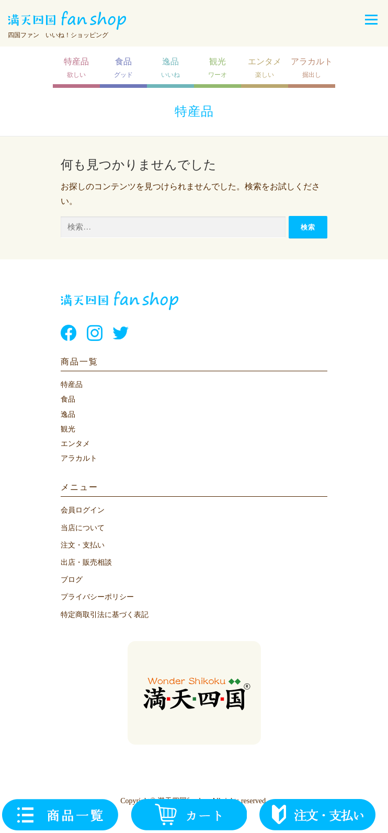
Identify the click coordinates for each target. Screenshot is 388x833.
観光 (68, 429)
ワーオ (217, 67)
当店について (83, 528)
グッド (123, 67)
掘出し (312, 67)
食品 (68, 399)
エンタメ (75, 444)
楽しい (264, 67)
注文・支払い (83, 545)
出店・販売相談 (86, 562)
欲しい (76, 67)
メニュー (371, 19)
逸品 (68, 414)
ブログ (72, 580)
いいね (170, 67)
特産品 (72, 385)
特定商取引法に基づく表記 (105, 615)
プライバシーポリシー (97, 597)
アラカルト (79, 458)
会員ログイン (83, 510)
